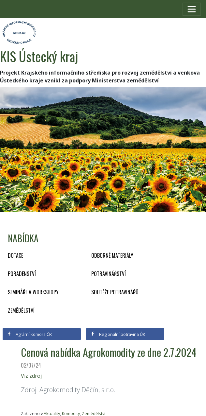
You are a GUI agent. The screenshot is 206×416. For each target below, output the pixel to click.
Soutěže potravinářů (115, 292)
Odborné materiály (112, 255)
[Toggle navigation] (192, 9)
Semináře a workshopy (33, 292)
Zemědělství (21, 310)
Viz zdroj (31, 375)
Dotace (15, 255)
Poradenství (22, 274)
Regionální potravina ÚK (118, 334)
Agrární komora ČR (29, 334)
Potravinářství (108, 274)
